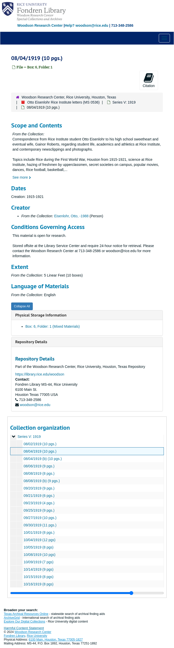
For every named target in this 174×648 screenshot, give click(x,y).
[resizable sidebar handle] (87, 593)
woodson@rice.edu (35, 405)
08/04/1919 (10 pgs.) (40, 451)
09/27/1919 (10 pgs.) (40, 518)
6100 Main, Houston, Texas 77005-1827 (56, 639)
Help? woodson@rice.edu (86, 25)
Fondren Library (14, 636)
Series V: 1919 (124, 102)
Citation (149, 80)
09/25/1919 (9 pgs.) (39, 510)
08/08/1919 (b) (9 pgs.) (42, 481)
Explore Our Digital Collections (24, 621)
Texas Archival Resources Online (26, 614)
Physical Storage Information (41, 315)
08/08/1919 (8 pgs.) (39, 473)
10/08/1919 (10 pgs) (39, 555)
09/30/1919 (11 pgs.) (40, 525)
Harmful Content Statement (24, 628)
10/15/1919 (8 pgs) (39, 577)
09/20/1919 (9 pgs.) (39, 488)
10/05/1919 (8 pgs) (39, 547)
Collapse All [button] (22, 306)
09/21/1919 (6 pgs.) (39, 496)
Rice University (37, 636)
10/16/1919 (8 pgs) (39, 584)
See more (21, 177)
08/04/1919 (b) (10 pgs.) (43, 459)
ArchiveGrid (12, 618)
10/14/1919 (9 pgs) (39, 569)
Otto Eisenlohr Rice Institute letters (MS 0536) (63, 102)
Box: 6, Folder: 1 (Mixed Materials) (52, 326)
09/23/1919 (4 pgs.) (39, 503)
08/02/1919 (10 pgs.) (40, 444)
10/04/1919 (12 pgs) (39, 540)
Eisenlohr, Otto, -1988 (71, 216)
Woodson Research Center (40, 25)
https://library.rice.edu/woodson (39, 374)
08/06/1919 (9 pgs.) (39, 466)
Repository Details (31, 341)
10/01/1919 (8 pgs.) (39, 532)
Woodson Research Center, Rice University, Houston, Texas (69, 97)
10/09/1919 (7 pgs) (39, 562)
